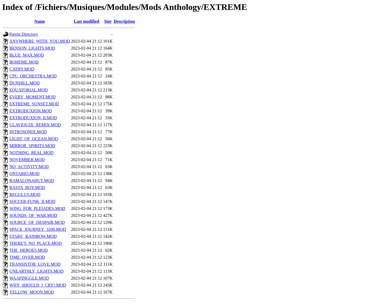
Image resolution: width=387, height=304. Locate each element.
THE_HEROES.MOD (28, 250)
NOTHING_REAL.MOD (31, 152)
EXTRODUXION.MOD (30, 111)
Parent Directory (23, 34)
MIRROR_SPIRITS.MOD (32, 145)
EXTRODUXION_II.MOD (33, 118)
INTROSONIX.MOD (28, 131)
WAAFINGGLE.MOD (29, 278)
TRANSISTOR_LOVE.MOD (34, 264)
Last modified (86, 21)
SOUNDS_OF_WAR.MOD (33, 215)
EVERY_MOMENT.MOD (32, 97)
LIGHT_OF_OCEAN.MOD (33, 138)
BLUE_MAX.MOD (26, 55)
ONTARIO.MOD (24, 173)
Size (108, 21)
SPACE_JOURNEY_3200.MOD (37, 229)
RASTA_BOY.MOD (27, 187)
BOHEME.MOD (24, 62)
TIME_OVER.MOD (27, 257)
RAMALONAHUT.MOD (31, 180)
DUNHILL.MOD (24, 83)
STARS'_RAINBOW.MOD (33, 236)
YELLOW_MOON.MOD (31, 292)
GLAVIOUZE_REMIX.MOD (35, 125)
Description (124, 21)
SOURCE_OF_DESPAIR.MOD (37, 222)
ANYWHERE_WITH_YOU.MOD (39, 41)
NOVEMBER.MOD (27, 159)
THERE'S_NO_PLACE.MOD (35, 243)
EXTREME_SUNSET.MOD (34, 104)
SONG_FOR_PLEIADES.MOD (37, 208)
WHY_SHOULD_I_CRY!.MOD (37, 285)
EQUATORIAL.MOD (28, 90)
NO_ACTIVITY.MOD (29, 166)
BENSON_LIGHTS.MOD (32, 48)
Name (39, 21)
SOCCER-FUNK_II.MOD (32, 201)
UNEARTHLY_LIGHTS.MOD (36, 271)
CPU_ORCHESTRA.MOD (33, 76)
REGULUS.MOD (24, 194)
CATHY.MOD (21, 69)
